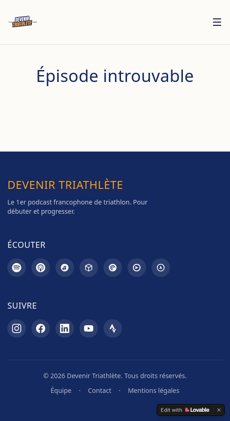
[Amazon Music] (64, 267)
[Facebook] (40, 328)
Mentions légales (154, 390)
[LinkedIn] (64, 328)
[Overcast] (160, 267)
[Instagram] (16, 328)
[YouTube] (88, 328)
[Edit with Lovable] (185, 409)
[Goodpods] (136, 267)
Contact (99, 390)
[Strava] (112, 328)
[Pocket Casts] (112, 267)
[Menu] (217, 22)
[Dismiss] (218, 409)
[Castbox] (88, 267)
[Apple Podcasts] (40, 267)
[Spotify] (16, 267)
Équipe (61, 390)
